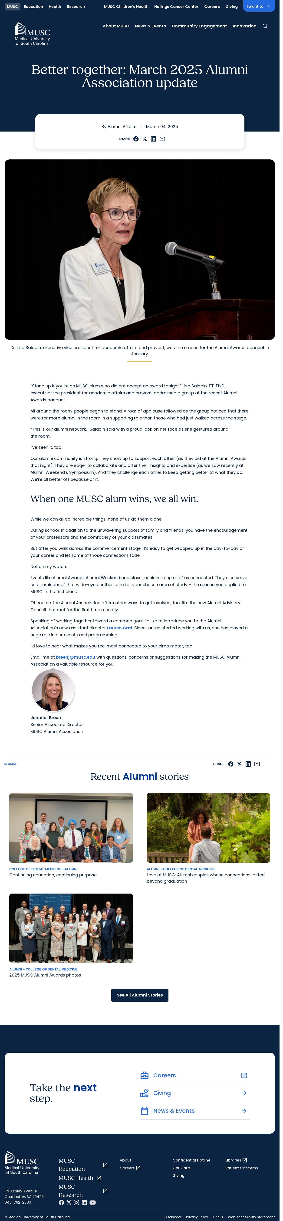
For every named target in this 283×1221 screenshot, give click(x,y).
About (125, 1160)
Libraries (236, 1160)
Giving (232, 6)
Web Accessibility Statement (251, 1217)
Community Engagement (199, 26)
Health (55, 6)
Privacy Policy (197, 1217)
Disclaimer (173, 1217)
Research (76, 6)
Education (33, 6)
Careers (212, 6)
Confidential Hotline (191, 1160)
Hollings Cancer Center (176, 6)
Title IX (218, 1217)
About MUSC (116, 26)
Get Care (181, 1168)
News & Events (150, 26)
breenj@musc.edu (75, 657)
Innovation (245, 26)
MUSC (12, 6)
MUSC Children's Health (126, 6)
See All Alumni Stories (140, 995)
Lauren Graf (119, 628)
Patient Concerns (241, 1168)
